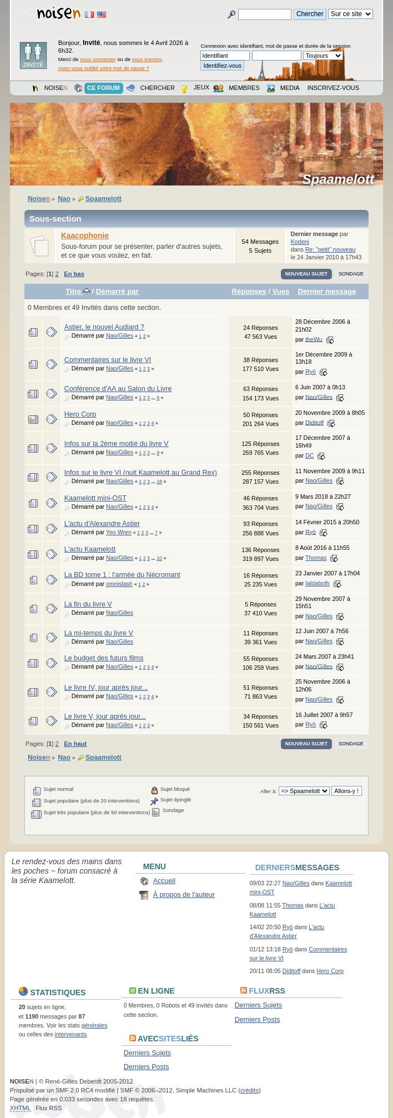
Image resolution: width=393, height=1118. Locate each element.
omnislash (119, 583)
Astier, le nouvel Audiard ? (104, 327)
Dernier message (327, 291)
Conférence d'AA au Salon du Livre (118, 389)
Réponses (249, 291)
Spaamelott (342, 179)
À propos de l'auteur (184, 895)
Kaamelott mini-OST (95, 498)
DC (309, 455)
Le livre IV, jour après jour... (106, 687)
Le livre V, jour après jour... (105, 716)
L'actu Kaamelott (90, 549)
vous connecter (98, 59)
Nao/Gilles (119, 335)
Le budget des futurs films (104, 658)
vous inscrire (147, 59)
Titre (78, 291)
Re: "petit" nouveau (330, 249)
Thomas (315, 557)
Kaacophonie (85, 236)
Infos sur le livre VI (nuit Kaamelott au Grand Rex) (140, 473)
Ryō (310, 371)
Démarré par (117, 291)
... (154, 397)
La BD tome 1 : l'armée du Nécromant (122, 575)
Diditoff (314, 422)
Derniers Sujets (258, 1005)
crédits (249, 1090)
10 (159, 558)
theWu (313, 338)
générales (95, 1025)
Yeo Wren (119, 532)
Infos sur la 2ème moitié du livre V (116, 444)
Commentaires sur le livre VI (108, 360)
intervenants (70, 1034)
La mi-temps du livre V (98, 633)
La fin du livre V (88, 604)
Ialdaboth (317, 583)
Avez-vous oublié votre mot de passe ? (103, 68)
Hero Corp (80, 414)
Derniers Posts (257, 1020)
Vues (281, 291)
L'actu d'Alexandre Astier (102, 524)
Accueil (164, 881)
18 (159, 481)
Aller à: (268, 791)
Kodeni (300, 241)
